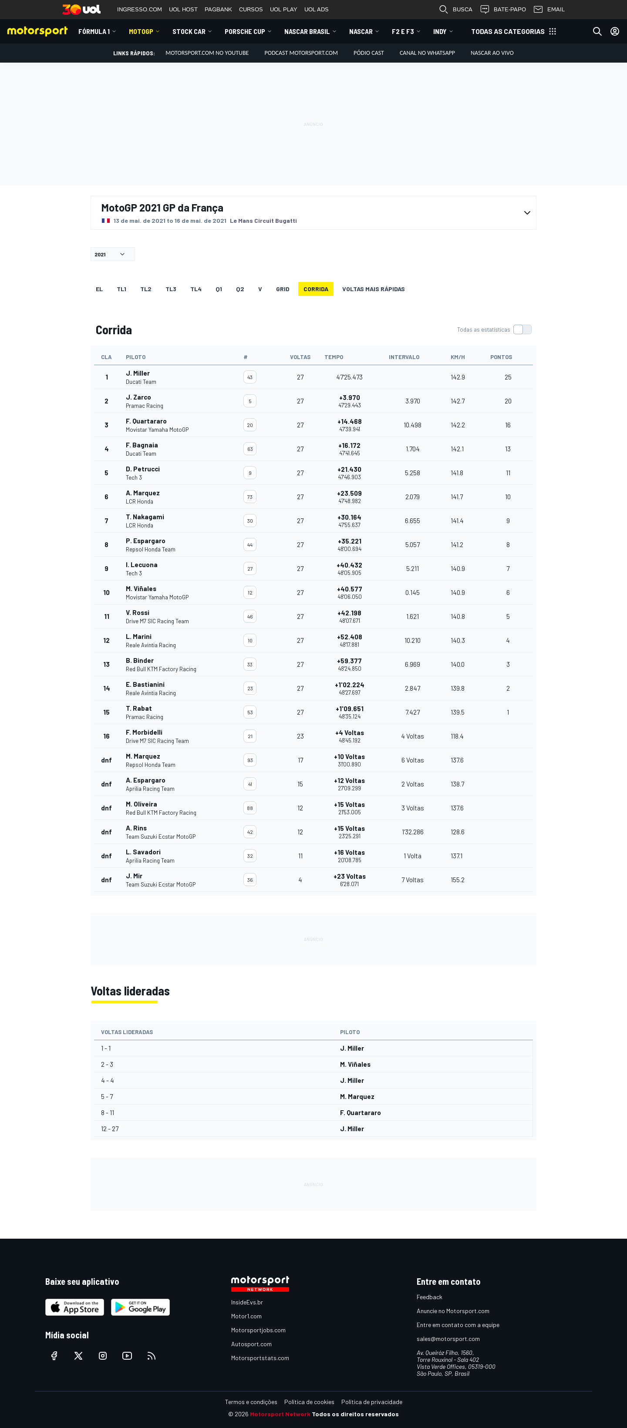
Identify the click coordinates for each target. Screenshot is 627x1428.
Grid (283, 288)
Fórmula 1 (94, 31)
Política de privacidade (371, 1401)
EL (99, 288)
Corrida (315, 288)
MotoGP (141, 31)
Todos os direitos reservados (355, 1414)
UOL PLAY (283, 9)
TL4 (196, 288)
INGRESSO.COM (139, 9)
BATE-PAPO (502, 9)
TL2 (146, 288)
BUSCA (455, 9)
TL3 (170, 288)
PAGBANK (218, 9)
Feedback (429, 1296)
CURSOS (251, 9)
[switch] (494, 329)
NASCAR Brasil (307, 31)
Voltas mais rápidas (373, 288)
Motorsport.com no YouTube (207, 53)
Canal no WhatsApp (427, 53)
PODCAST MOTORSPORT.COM (301, 53)
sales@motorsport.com (448, 1338)
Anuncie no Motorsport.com (453, 1310)
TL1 (121, 288)
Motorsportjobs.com (258, 1330)
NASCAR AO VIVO (492, 53)
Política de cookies (309, 1401)
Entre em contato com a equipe (458, 1324)
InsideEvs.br (247, 1302)
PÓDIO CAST (369, 53)
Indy (440, 31)
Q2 (240, 288)
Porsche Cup (245, 31)
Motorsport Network (280, 1414)
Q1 (219, 288)
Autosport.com (251, 1343)
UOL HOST (183, 9)
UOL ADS (316, 9)
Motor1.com (246, 1316)
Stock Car (189, 31)
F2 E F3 (403, 31)
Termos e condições (251, 1401)
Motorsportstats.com (260, 1357)
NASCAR (361, 31)
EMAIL (549, 9)
